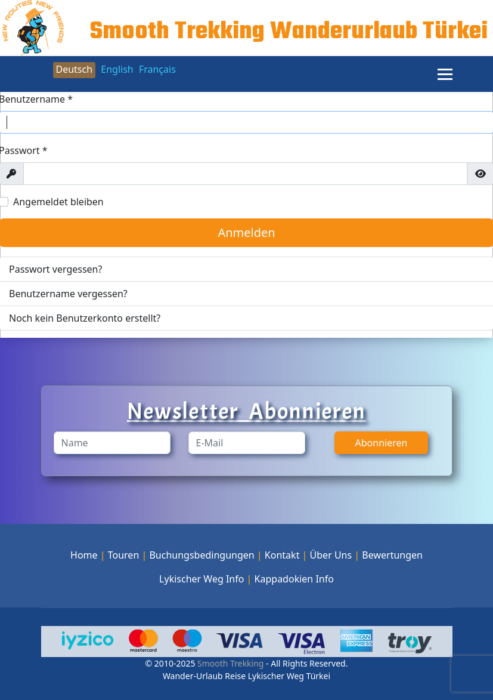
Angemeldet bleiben (58, 201)
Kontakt (282, 555)
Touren (123, 555)
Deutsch (74, 69)
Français (157, 69)
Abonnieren (381, 442)
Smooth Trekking (229, 663)
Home (84, 555)
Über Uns (331, 555)
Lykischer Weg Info (201, 578)
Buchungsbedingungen (201, 555)
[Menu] (445, 74)
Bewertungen (392, 555)
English (117, 69)
